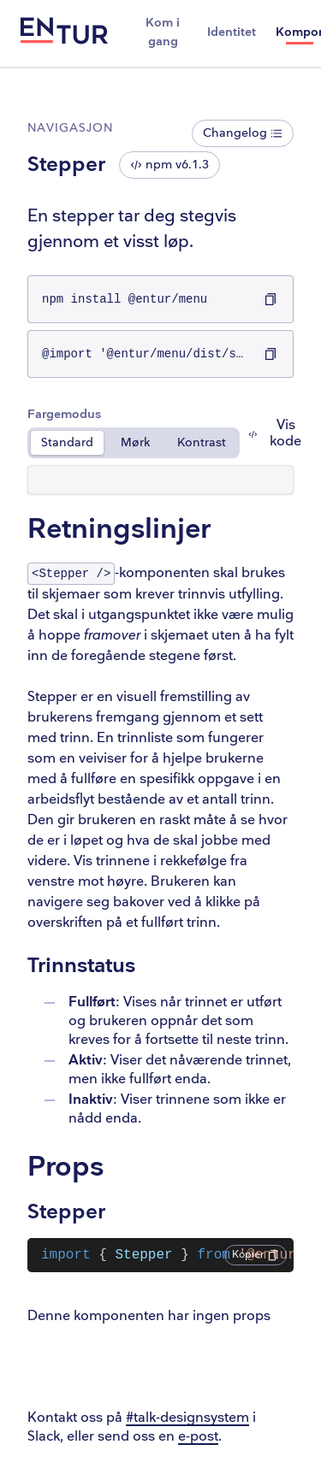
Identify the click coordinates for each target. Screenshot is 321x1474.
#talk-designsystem (187, 1418)
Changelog (242, 133)
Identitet (231, 32)
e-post (198, 1437)
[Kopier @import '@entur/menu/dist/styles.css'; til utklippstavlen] (270, 354)
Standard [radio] (67, 442)
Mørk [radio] (135, 442)
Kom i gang (163, 32)
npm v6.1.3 (169, 164)
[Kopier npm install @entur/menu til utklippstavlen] (270, 299)
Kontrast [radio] (201, 442)
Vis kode (274, 433)
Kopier (255, 1254)
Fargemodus (64, 414)
